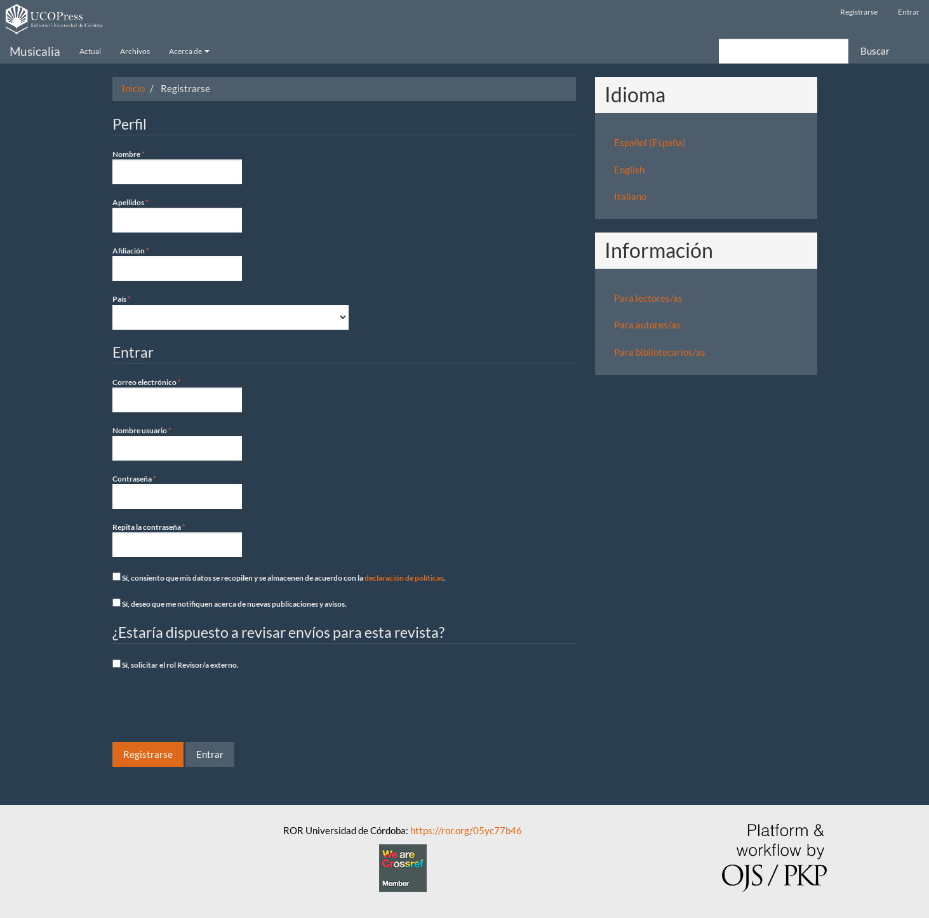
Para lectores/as (648, 298)
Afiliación (177, 263)
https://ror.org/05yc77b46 (466, 830)
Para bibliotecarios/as (659, 352)
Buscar (875, 51)
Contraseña (177, 491)
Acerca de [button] (189, 51)
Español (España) (650, 142)
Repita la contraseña (177, 539)
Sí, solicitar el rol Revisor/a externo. (175, 664)
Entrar (908, 12)
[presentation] (208, 707)
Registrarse (859, 12)
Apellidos (177, 215)
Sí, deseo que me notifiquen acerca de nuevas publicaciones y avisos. (229, 603)
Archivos (135, 51)
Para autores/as (647, 324)
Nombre (177, 166)
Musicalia (35, 51)
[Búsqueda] (783, 51)
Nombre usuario (177, 443)
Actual (90, 51)
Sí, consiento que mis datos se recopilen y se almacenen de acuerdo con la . (278, 577)
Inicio (133, 88)
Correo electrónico (177, 394)
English (629, 169)
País (230, 311)
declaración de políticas (403, 578)
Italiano (630, 196)
